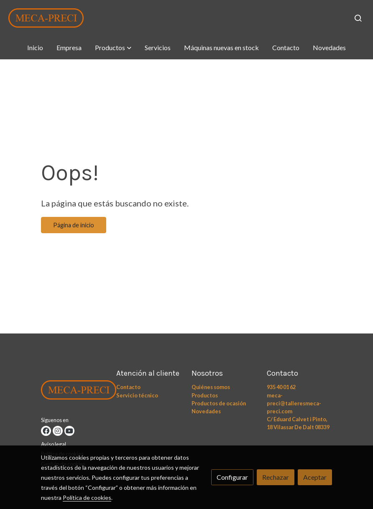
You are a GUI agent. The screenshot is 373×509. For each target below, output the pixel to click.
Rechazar (275, 477)
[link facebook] (46, 431)
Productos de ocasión (219, 403)
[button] (113, 47)
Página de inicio (73, 225)
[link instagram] (57, 431)
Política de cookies (87, 497)
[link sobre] (73, 392)
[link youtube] (69, 431)
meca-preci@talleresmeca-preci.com (294, 403)
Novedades (206, 411)
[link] (46, 18)
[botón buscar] (358, 18)
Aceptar (315, 477)
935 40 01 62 (281, 387)
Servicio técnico (137, 395)
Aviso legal (53, 444)
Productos (205, 395)
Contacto (128, 387)
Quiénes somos (211, 387)
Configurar (232, 477)
